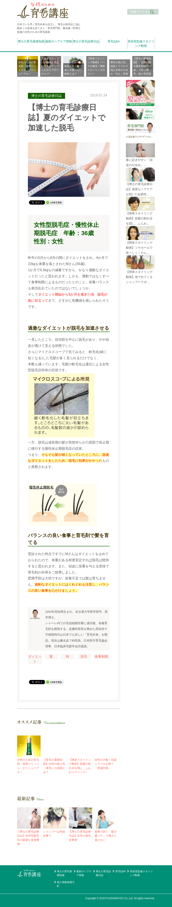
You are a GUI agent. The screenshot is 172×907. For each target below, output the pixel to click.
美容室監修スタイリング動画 (141, 43)
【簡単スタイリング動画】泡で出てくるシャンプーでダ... (139, 277)
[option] (28, 66)
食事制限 (101, 656)
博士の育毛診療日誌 (86, 41)
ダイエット (35, 659)
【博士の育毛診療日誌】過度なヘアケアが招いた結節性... (139, 189)
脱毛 (84, 656)
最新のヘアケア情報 (58, 41)
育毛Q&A (114, 41)
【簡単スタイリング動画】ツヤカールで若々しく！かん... (139, 247)
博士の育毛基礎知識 (31, 41)
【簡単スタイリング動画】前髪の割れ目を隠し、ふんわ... (139, 218)
